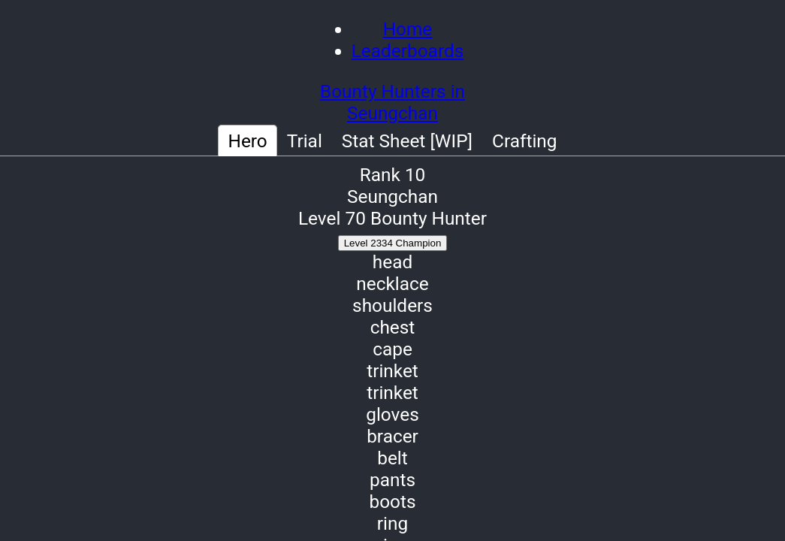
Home (408, 29)
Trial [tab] (304, 141)
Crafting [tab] (524, 141)
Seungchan (392, 113)
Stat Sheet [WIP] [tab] (407, 141)
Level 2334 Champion (393, 243)
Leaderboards (408, 51)
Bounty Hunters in (392, 91)
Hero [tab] (247, 141)
